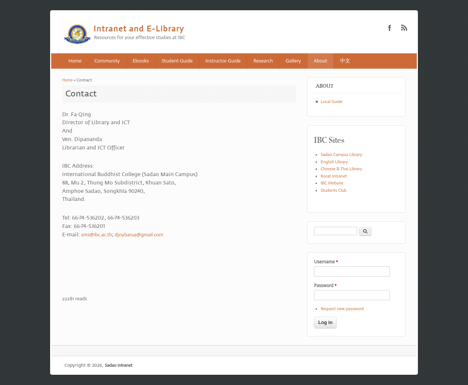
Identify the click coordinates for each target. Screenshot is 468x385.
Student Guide (177, 61)
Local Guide (331, 101)
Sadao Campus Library (341, 154)
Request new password (342, 308)
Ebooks (141, 61)
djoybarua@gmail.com (139, 235)
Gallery (293, 61)
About (320, 61)
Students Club (334, 190)
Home (75, 61)
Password (325, 285)
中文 (345, 61)
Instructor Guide (223, 61)
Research (263, 61)
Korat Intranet (334, 176)
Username (326, 261)
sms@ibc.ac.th (96, 235)
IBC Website (332, 183)
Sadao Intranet (118, 365)
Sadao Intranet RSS (404, 27)
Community (107, 61)
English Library (334, 161)
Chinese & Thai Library (341, 168)
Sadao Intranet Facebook (389, 27)
